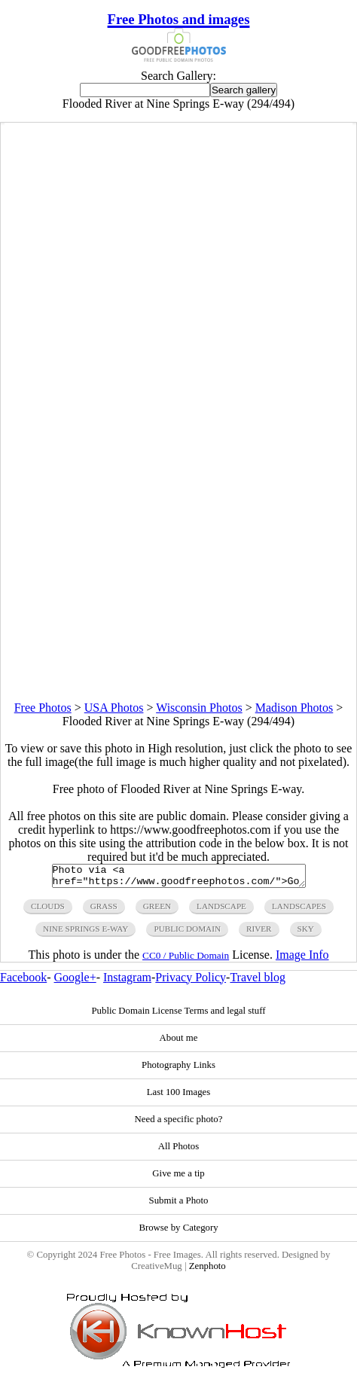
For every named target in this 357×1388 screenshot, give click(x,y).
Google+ (75, 981)
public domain (187, 933)
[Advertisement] (178, 522)
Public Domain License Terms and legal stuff (178, 1015)
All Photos (178, 1150)
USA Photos (114, 707)
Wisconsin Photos (199, 707)
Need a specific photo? (179, 1123)
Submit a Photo (179, 1205)
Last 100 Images (179, 1096)
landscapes (299, 910)
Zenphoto (207, 1270)
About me (179, 1042)
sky (306, 933)
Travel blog (257, 981)
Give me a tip (178, 1178)
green (157, 910)
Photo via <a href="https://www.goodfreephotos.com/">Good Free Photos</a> (179, 878)
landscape (221, 910)
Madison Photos (294, 707)
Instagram (127, 981)
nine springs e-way (85, 933)
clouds (48, 910)
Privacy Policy (190, 981)
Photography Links (178, 1069)
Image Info (302, 959)
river (259, 933)
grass (103, 910)
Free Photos (43, 707)
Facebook (23, 981)
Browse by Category (178, 1232)
